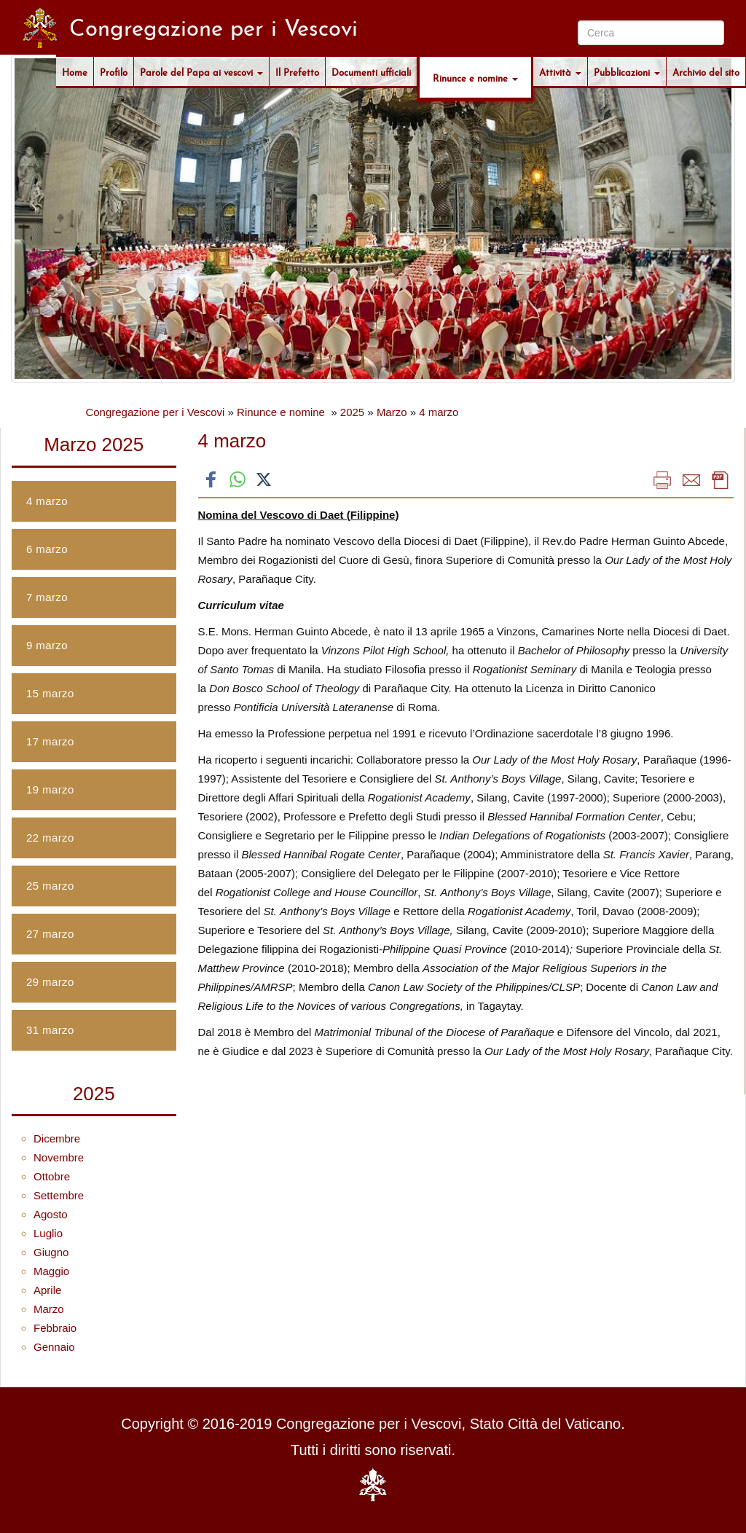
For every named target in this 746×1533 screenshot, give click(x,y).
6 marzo (47, 549)
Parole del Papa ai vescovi (201, 71)
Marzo (392, 412)
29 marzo (50, 982)
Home (74, 71)
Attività (560, 71)
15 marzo (50, 693)
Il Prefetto (297, 71)
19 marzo (50, 789)
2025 (352, 412)
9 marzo (47, 645)
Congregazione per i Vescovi (154, 412)
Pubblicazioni (627, 71)
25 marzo (50, 885)
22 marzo (50, 837)
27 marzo (50, 934)
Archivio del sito (705, 71)
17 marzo (50, 741)
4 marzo (438, 412)
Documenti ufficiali (371, 71)
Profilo (113, 71)
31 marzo (50, 1030)
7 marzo (47, 597)
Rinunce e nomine (475, 77)
